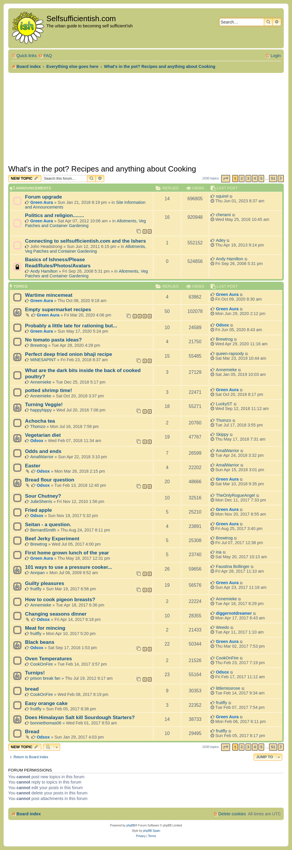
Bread (32, 731)
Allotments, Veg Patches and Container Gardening (85, 223)
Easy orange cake (46, 703)
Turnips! (35, 673)
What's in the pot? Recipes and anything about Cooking (102, 168)
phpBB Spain (151, 830)
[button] (225, 178)
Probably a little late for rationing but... (71, 326)
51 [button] (273, 178)
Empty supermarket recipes (58, 309)
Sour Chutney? (43, 496)
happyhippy (41, 410)
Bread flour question (49, 480)
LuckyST (224, 403)
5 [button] (261, 178)
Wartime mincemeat (48, 295)
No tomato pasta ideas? (53, 340)
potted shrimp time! (48, 390)
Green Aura (41, 202)
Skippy (222, 434)
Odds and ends (43, 451)
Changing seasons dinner (56, 614)
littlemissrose (228, 688)
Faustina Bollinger (232, 566)
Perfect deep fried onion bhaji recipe (68, 354)
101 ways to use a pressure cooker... (68, 567)
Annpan (37, 572)
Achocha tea (40, 421)
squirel (222, 196)
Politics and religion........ (54, 215)
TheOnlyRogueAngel (235, 495)
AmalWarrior (41, 456)
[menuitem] (45, 55)
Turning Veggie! (44, 404)
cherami (223, 214)
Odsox (222, 325)
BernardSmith (43, 530)
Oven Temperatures (48, 658)
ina (218, 552)
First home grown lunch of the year (67, 553)
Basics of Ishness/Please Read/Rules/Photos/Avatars (57, 262)
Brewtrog (38, 345)
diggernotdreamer (234, 613)
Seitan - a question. (48, 524)
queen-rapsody (230, 353)
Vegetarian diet (43, 435)
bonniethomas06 (45, 723)
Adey (221, 240)
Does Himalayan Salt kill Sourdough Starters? (80, 717)
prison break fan (45, 678)
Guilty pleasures (44, 583)
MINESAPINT (43, 359)
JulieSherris (41, 501)
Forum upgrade (43, 197)
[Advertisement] (146, 117)
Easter (32, 466)
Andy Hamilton (44, 271)
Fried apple (38, 510)
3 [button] (248, 178)
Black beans (39, 642)
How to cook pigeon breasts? (60, 599)
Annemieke (40, 382)
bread (32, 689)
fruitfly (35, 588)
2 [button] (242, 178)
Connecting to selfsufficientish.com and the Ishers (85, 241)
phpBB (130, 825)
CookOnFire (41, 664)
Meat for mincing (45, 628)
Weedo (222, 627)
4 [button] (255, 178)
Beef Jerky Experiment (52, 538)
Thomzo (38, 426)
